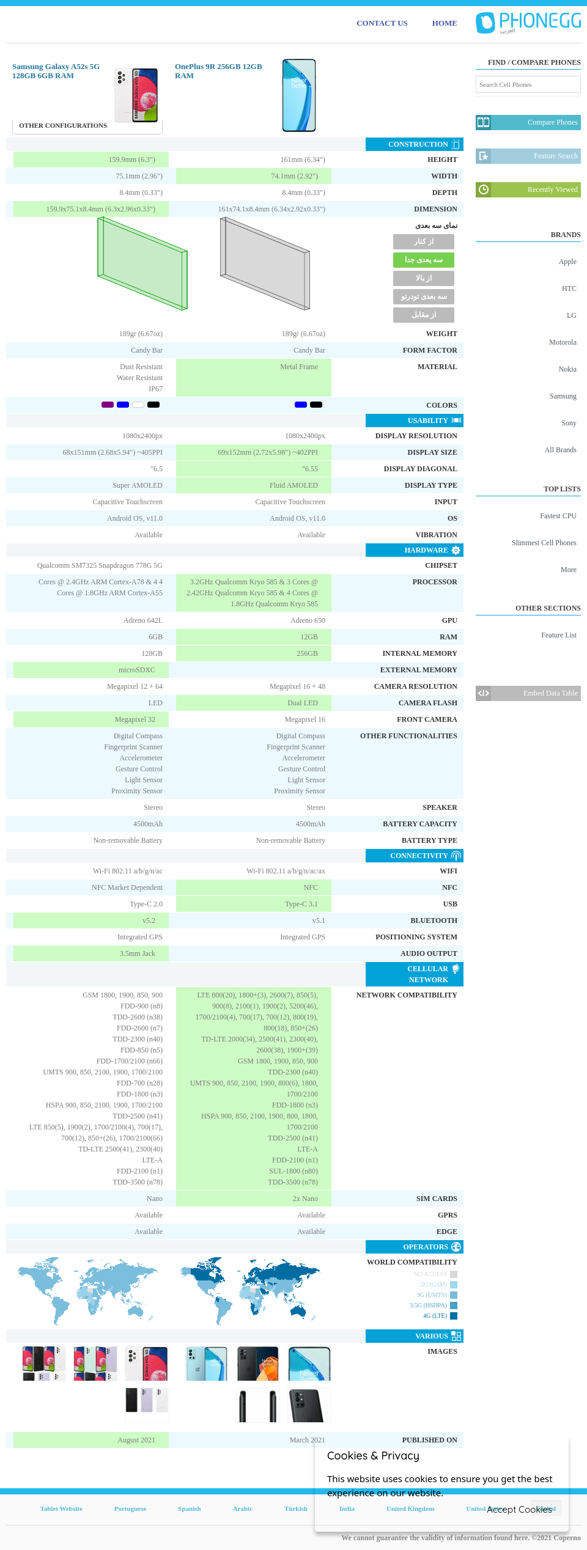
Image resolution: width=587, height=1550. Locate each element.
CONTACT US (382, 23)
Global (546, 1508)
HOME (444, 23)
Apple (568, 261)
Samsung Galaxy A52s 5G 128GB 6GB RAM (56, 71)
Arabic (243, 1508)
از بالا (424, 278)
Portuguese (130, 1508)
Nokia (568, 369)
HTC (569, 288)
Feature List (559, 635)
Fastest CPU (558, 516)
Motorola (563, 342)
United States (486, 1508)
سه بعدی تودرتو (424, 296)
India (347, 1508)
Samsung (563, 396)
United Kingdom (410, 1508)
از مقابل (424, 314)
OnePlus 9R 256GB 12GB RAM (218, 71)
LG (572, 315)
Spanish (189, 1508)
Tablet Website (61, 1508)
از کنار (424, 241)
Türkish (296, 1508)
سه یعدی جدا (424, 259)
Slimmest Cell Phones (544, 542)
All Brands (561, 450)
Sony (569, 423)
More (569, 569)
